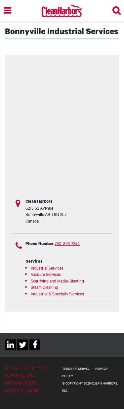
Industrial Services (47, 268)
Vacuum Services (46, 274)
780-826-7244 (67, 243)
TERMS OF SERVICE (76, 368)
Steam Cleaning (44, 287)
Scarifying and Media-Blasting (57, 280)
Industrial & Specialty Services (57, 293)
